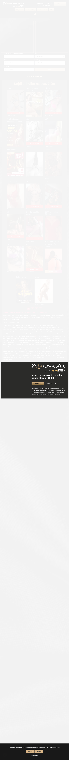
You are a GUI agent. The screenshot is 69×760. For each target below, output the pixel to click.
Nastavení (30, 751)
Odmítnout (34, 755)
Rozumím (38, 751)
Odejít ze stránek (51, 383)
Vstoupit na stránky (37, 383)
